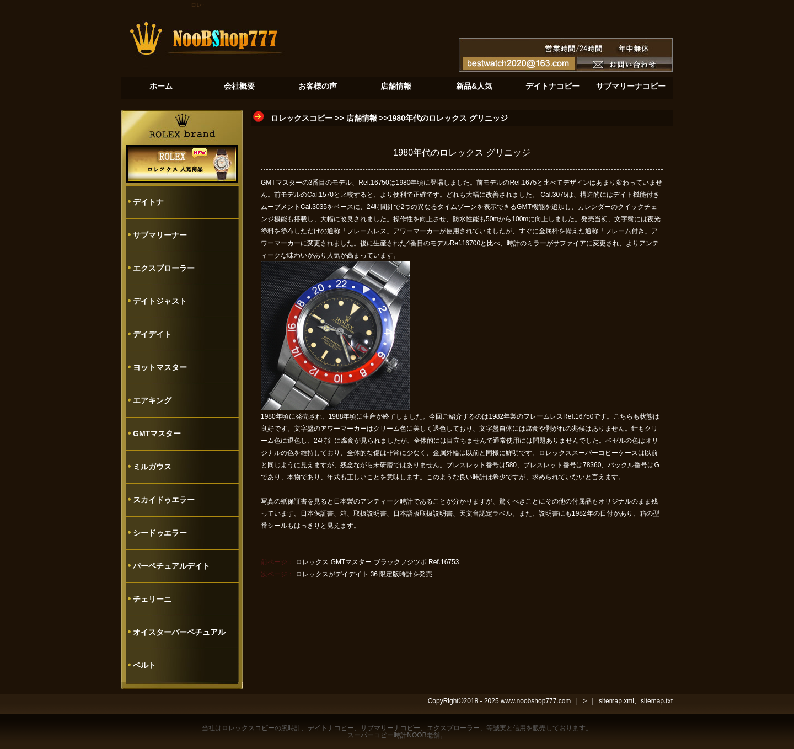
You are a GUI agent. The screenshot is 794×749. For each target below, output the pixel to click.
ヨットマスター (160, 367)
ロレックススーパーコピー (578, 453)
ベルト (144, 665)
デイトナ (148, 201)
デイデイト (152, 334)
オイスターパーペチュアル (179, 632)
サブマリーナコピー (390, 728)
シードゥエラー (160, 532)
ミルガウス (152, 466)
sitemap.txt (657, 701)
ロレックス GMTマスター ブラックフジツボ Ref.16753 (377, 562)
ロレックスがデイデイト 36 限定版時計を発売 (364, 574)
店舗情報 (361, 118)
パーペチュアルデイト (171, 565)
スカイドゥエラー (164, 499)
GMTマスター (157, 433)
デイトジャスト (160, 301)
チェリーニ (152, 599)
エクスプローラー (164, 268)
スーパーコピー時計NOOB (386, 735)
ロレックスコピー (301, 118)
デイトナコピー (331, 728)
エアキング (152, 400)
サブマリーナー (160, 235)
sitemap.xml (616, 701)
